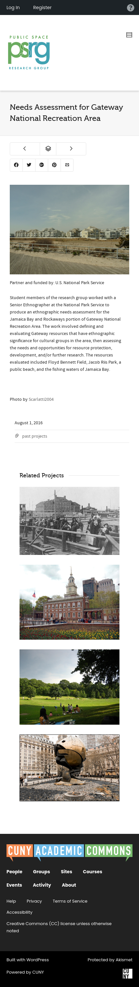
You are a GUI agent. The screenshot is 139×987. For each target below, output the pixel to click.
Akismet (124, 960)
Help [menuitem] (130, 7)
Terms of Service (70, 901)
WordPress (37, 960)
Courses (92, 871)
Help (11, 901)
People (14, 871)
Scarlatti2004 (41, 399)
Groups (41, 871)
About (69, 885)
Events (14, 885)
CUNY (38, 972)
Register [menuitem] (42, 7)
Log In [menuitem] (13, 7)
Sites (66, 871)
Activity (42, 885)
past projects (34, 436)
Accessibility (20, 912)
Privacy (34, 901)
